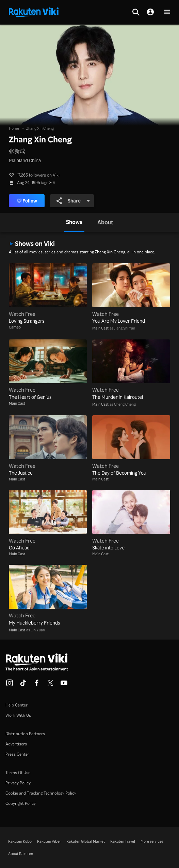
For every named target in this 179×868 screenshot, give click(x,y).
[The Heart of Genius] (48, 370)
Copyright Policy (20, 803)
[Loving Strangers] (48, 293)
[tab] (74, 222)
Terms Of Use (17, 772)
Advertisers (16, 743)
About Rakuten (20, 853)
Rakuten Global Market (85, 841)
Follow (27, 200)
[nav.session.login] (150, 12)
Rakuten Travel (122, 841)
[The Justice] (48, 445)
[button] (167, 12)
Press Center (17, 754)
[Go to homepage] (34, 11)
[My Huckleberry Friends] (48, 595)
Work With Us (18, 715)
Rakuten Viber (49, 841)
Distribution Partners (25, 733)
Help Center (16, 705)
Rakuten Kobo (20, 841)
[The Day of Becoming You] (131, 445)
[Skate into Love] (131, 520)
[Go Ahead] (48, 520)
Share (73, 200)
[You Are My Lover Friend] (131, 293)
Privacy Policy (18, 782)
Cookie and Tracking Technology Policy (40, 793)
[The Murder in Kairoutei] (131, 370)
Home (14, 128)
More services (152, 841)
